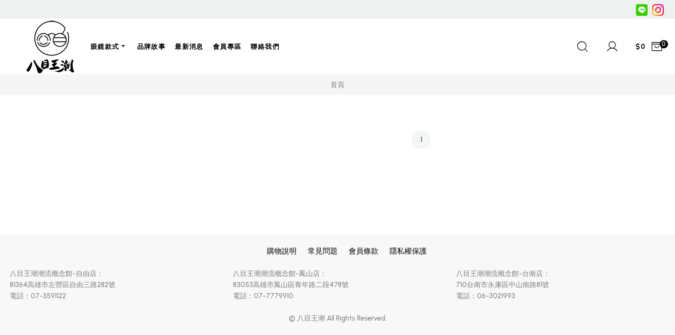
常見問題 (323, 251)
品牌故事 (151, 47)
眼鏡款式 (105, 47)
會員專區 (227, 47)
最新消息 (189, 47)
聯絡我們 (265, 47)
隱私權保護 (408, 251)
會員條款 (363, 251)
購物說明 (282, 251)
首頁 (337, 84)
